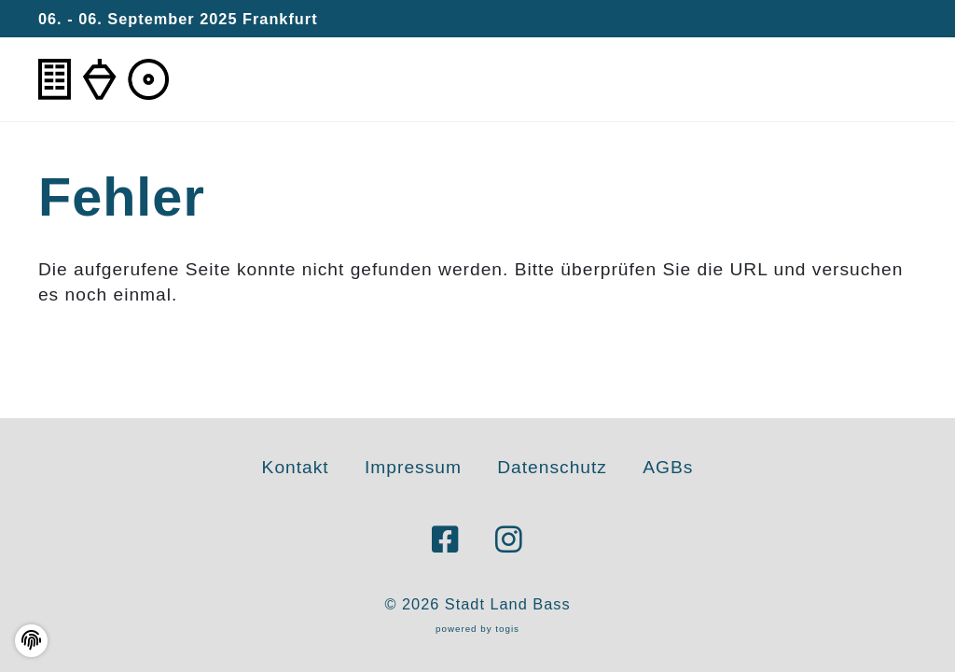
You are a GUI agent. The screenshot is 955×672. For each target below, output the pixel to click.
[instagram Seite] (509, 540)
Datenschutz (552, 467)
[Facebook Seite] (446, 540)
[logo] (103, 79)
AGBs (668, 467)
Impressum (413, 467)
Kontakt (295, 467)
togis (507, 628)
